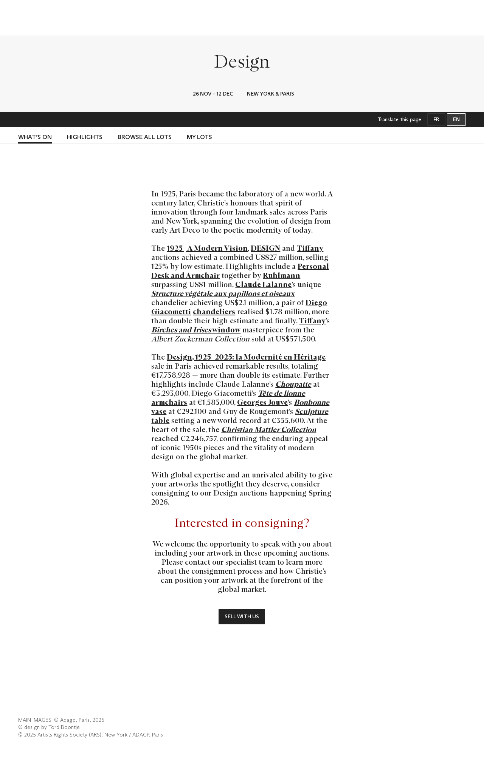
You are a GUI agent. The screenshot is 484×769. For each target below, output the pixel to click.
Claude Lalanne (263, 284)
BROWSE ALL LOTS (145, 137)
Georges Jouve (262, 402)
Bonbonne (311, 402)
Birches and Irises (181, 329)
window (225, 329)
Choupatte (293, 384)
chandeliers (214, 311)
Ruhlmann (281, 275)
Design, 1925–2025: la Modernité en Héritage (246, 356)
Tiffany (310, 248)
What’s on (35, 137)
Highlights (84, 137)
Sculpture (311, 411)
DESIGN (265, 248)
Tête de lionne (281, 393)
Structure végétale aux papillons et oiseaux (223, 293)
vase (158, 411)
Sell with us (242, 616)
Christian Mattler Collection (268, 429)
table (160, 420)
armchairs (169, 402)
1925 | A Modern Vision (207, 248)
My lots (199, 137)
